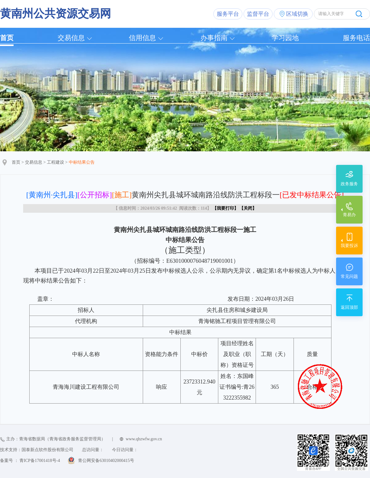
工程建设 (55, 162)
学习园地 (285, 38)
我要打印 (225, 208)
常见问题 (349, 276)
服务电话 (356, 38)
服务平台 (228, 14)
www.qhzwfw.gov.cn (144, 439)
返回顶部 (349, 307)
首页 (7, 38)
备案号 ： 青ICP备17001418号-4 (30, 460)
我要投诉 (349, 245)
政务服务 (349, 184)
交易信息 (71, 38)
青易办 (349, 214)
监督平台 (258, 14)
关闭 (248, 208)
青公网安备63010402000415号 (106, 460)
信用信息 (142, 38)
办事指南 (214, 38)
